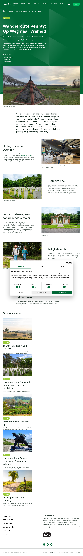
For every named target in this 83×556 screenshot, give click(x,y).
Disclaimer (52, 552)
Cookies (78, 552)
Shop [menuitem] (61, 3)
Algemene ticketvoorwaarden (65, 552)
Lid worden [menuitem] (16, 5)
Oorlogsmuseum (26, 155)
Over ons (7, 516)
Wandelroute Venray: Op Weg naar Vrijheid (28, 11)
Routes (11, 11)
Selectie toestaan (41, 292)
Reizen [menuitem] (29, 3)
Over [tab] (62, 266)
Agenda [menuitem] (15, 3)
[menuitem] (6, 4)
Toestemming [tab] (20, 266)
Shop (5, 534)
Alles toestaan (62, 292)
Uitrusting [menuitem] (54, 3)
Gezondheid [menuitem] (45, 3)
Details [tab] (41, 266)
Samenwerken (9, 527)
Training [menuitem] (36, 3)
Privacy (45, 552)
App (24, 222)
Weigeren (21, 292)
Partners (6, 531)
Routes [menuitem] (23, 3)
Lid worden (7, 523)
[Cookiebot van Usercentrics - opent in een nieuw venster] (66, 262)
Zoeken (76, 4)
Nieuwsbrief (8, 520)
